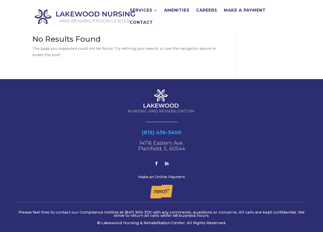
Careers (206, 11)
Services (141, 11)
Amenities (177, 11)
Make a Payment (245, 11)
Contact (141, 23)
